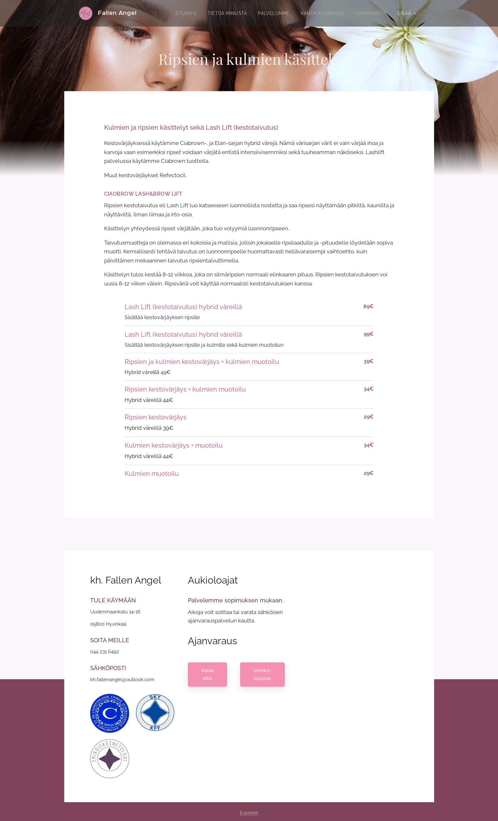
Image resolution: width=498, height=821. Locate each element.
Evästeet (249, 812)
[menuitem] (178, 13)
